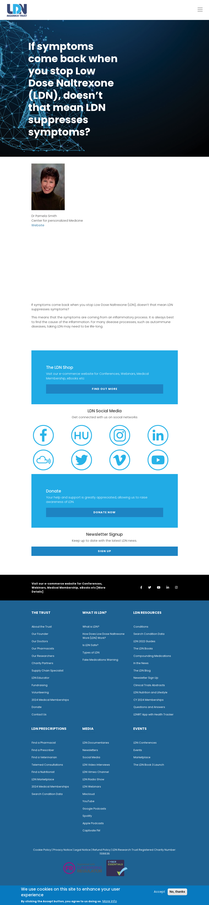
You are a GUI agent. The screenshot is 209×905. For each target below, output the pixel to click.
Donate (37, 707)
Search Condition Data (148, 634)
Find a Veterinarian (44, 757)
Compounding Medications (152, 656)
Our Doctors (40, 641)
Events (137, 750)
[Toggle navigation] (200, 10)
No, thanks (177, 891)
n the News (141, 663)
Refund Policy (102, 850)
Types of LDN (91, 652)
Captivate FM (91, 830)
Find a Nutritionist (43, 772)
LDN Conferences (145, 742)
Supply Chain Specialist (47, 670)
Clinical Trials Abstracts (149, 685)
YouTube (88, 801)
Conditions (140, 626)
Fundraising (40, 685)
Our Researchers (43, 656)
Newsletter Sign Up (145, 678)
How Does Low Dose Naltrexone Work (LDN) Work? (104, 636)
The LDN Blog (142, 670)
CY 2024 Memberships (148, 700)
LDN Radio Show (93, 779)
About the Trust (42, 626)
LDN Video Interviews (96, 765)
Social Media (91, 757)
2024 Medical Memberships (50, 700)
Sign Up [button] (104, 551)
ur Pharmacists (44, 648)
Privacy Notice (62, 850)
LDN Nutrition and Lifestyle (150, 692)
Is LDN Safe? (90, 645)
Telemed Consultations (47, 765)
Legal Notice (82, 850)
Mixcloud (89, 794)
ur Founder (41, 634)
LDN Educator (40, 678)
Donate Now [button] (104, 512)
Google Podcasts (94, 808)
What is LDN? (91, 626)
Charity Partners (42, 663)
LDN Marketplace (43, 779)
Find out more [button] (104, 389)
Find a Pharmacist (44, 742)
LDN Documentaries (96, 742)
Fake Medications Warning (100, 660)
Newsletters (90, 750)
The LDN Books (143, 648)
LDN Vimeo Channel (96, 772)
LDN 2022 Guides (144, 641)
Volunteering (40, 692)
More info (109, 901)
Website (37, 225)
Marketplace (141, 757)
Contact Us (39, 714)
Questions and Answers (149, 707)
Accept (159, 892)
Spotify (87, 816)
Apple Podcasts (93, 823)
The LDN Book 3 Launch (148, 765)
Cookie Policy (42, 850)
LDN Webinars (92, 786)
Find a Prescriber (43, 750)
